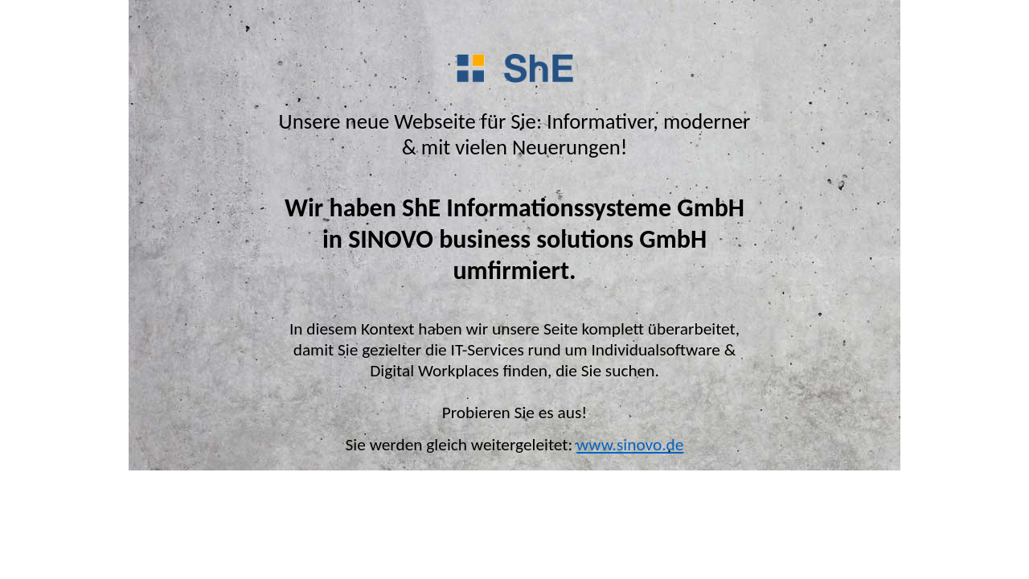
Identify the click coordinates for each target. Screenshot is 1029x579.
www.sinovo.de (629, 444)
